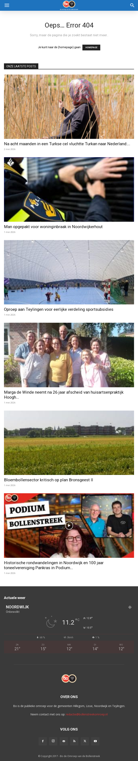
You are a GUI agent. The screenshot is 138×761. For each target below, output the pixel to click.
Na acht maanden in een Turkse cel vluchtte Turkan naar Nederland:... (67, 143)
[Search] (132, 5)
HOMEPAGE (91, 47)
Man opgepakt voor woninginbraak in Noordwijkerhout (53, 226)
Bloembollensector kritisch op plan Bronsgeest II (48, 480)
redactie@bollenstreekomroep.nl (87, 714)
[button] (6, 5)
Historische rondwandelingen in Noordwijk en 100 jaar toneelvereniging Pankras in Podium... (54, 565)
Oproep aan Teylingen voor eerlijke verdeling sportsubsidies (58, 309)
